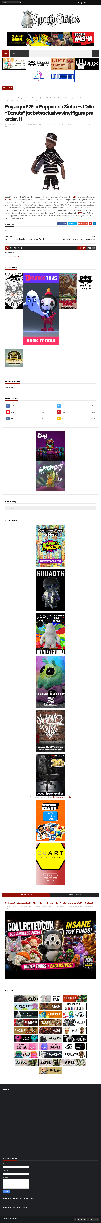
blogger (82, 248)
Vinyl (66, 98)
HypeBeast (10, 200)
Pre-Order (50, 98)
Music (44, 98)
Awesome (13, 98)
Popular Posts (75, 895)
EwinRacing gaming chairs (62, 797)
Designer (21, 98)
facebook (91, 248)
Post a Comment (13, 256)
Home (7, 98)
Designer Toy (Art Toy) (33, 98)
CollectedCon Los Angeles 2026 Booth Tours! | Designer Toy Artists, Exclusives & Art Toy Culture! (49, 903)
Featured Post (26, 895)
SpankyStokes (59, 98)
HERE (74, 197)
